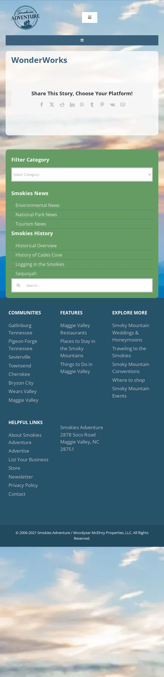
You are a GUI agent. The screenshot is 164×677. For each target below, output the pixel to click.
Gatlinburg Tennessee (20, 329)
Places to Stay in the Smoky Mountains (77, 348)
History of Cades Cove (39, 255)
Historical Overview (36, 245)
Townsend (19, 365)
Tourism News (31, 224)
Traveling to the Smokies (129, 352)
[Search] (18, 285)
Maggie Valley (23, 400)
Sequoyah (26, 273)
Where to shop (128, 380)
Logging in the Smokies (40, 264)
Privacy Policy (23, 485)
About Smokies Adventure (25, 439)
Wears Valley (22, 391)
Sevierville (19, 357)
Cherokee (19, 374)
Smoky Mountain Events (130, 392)
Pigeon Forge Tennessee (22, 345)
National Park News (36, 214)
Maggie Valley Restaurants (75, 329)
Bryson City (21, 383)
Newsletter (20, 476)
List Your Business (28, 459)
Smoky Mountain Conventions (130, 368)
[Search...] (82, 285)
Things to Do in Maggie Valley (76, 368)
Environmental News (38, 205)
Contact (16, 494)
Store (14, 468)
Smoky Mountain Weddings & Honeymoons (130, 332)
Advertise (18, 450)
